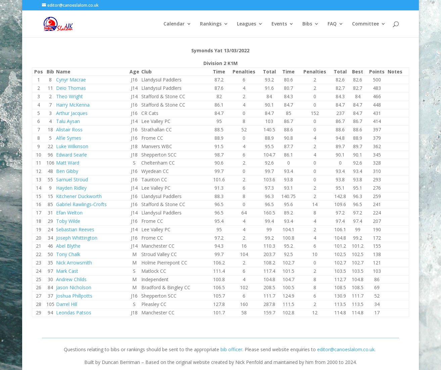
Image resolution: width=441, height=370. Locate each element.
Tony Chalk (68, 254)
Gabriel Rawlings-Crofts (81, 204)
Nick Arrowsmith (74, 262)
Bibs (307, 24)
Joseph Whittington (76, 238)
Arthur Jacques (72, 113)
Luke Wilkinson (72, 146)
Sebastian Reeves (75, 229)
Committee (365, 24)
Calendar (174, 24)
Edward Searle (71, 154)
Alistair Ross (69, 129)
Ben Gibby (67, 171)
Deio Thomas (71, 88)
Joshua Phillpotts (74, 296)
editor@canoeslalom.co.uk (346, 349)
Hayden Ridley (71, 188)
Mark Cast (67, 271)
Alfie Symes (68, 138)
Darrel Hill (66, 304)
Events (279, 24)
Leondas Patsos (73, 312)
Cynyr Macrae (71, 79)
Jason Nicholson (73, 287)
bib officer (231, 349)
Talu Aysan (68, 121)
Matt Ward (67, 163)
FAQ (332, 24)
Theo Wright (69, 96)
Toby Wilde (68, 221)
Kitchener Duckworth (79, 196)
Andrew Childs (71, 279)
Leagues (246, 24)
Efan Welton (69, 212)
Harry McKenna (73, 105)
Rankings (211, 24)
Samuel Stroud (72, 179)
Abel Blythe (68, 246)
